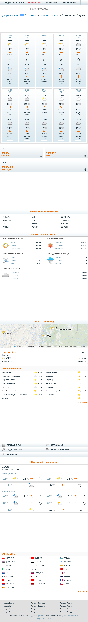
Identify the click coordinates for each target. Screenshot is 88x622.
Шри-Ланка (10, 587)
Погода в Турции (66, 603)
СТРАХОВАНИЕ (57, 445)
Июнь (13, 257)
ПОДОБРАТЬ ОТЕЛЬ (15, 450)
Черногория (40, 584)
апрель (6, 227)
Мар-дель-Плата (9, 380)
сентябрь (65, 217)
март (5, 224)
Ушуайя (5, 398)
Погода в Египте (8, 603)
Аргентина (31, 15)
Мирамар (50, 380)
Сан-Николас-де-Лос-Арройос (14, 395)
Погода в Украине (37, 612)
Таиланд (68, 576)
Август (14, 242)
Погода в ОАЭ (7, 606)
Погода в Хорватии (38, 609)
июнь (34, 220)
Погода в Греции (66, 606)
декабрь (64, 227)
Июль (13, 245)
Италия (9, 569)
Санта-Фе (50, 395)
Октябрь (15, 272)
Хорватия (10, 584)
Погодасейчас (5, 154)
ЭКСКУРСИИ (51, 3)
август (35, 227)
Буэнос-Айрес (51, 372)
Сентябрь (15, 248)
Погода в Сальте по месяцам (44, 212)
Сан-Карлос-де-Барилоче (12, 391)
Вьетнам (39, 558)
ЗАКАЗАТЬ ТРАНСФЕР (60, 450)
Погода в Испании (8, 609)
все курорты (82, 402)
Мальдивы (39, 573)
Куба (8, 573)
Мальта (67, 573)
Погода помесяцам (7, 168)
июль (34, 224)
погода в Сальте (49, 15)
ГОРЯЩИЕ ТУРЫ (35, 3)
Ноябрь (14, 278)
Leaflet (14, 346)
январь (6, 217)
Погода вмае (51, 154)
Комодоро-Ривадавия (11, 376)
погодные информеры (36, 616)
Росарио (49, 387)
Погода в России (8, 612)
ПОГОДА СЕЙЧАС (9, 352)
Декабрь (59, 245)
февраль (7, 220)
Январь (58, 242)
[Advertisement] (44, 28)
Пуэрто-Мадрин (8, 383)
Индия (8, 565)
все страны (82, 591)
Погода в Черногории (67, 609)
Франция (68, 580)
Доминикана (11, 562)
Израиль (67, 562)
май (34, 217)
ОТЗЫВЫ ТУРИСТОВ (69, 3)
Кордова (49, 376)
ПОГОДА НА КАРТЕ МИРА (13, 3)
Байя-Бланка (7, 372)
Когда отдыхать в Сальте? (44, 234)
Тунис (8, 580)
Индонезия (40, 565)
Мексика (9, 576)
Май (12, 263)
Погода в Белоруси (67, 612)
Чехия (67, 584)
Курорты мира (9, 15)
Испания (68, 565)
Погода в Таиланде (38, 603)
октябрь (65, 220)
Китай (66, 569)
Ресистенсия (51, 383)
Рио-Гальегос (7, 387)
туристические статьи (69, 616)
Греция (67, 558)
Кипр (37, 569)
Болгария (10, 558)
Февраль (59, 248)
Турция (38, 580)
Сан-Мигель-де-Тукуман (56, 391)
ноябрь (64, 224)
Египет (38, 562)
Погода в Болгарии (38, 606)
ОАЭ (36, 576)
